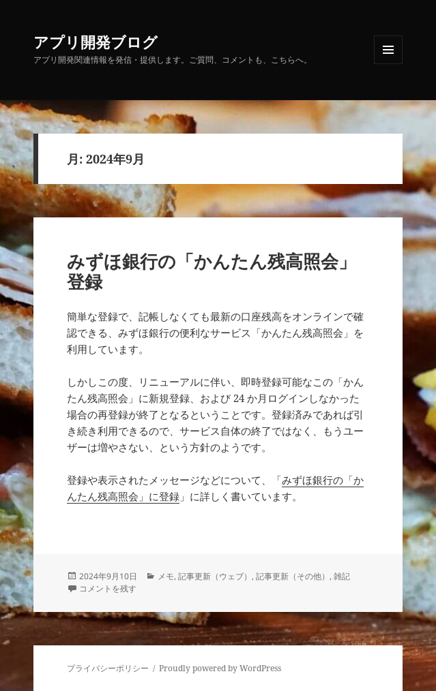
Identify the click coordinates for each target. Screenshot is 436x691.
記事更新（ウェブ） (215, 576)
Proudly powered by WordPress (220, 668)
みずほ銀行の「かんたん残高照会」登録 (211, 271)
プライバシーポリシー (108, 668)
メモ (166, 576)
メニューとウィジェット (388, 63)
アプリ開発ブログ (95, 41)
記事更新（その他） (293, 576)
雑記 (342, 576)
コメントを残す (107, 588)
